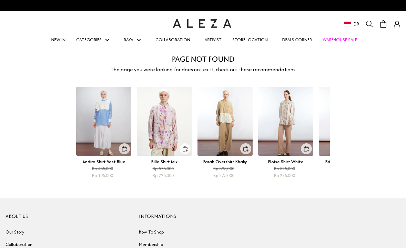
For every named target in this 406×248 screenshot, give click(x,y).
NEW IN (58, 40)
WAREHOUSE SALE (340, 40)
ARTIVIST (212, 40)
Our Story (15, 232)
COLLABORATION (172, 40)
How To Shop (151, 232)
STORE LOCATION (250, 40)
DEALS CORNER (296, 40)
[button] (397, 24)
